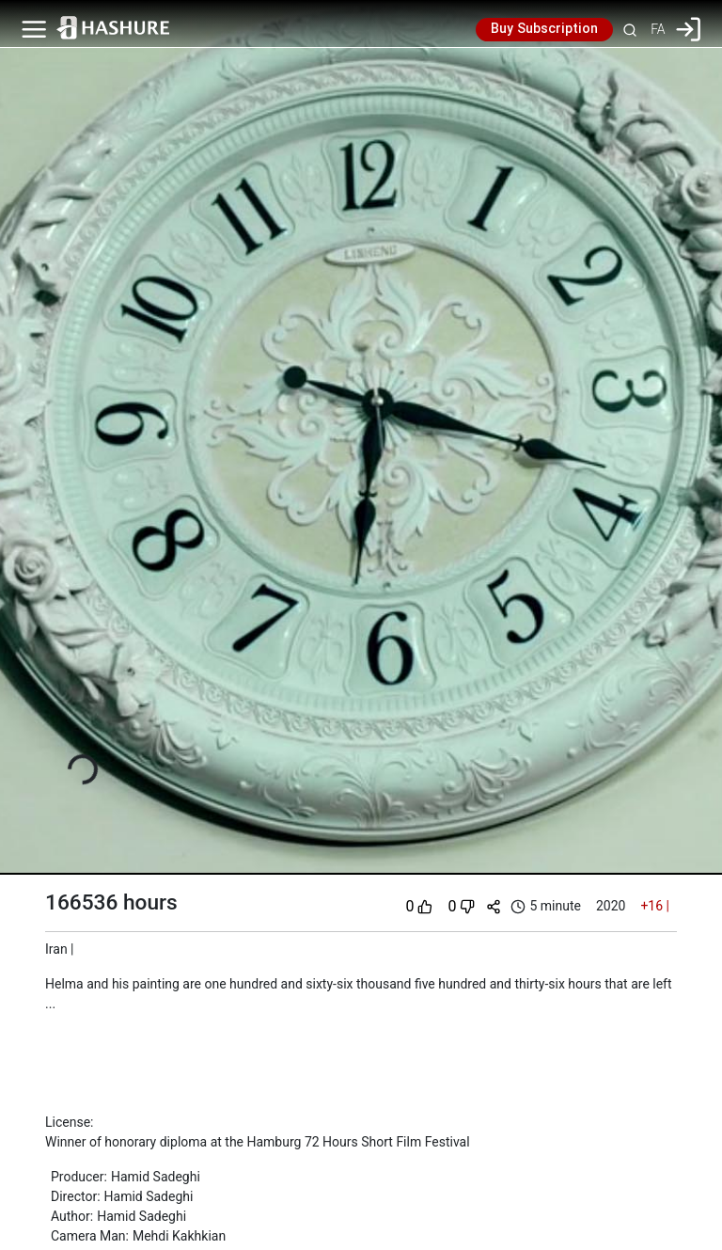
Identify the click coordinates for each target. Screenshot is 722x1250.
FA (658, 29)
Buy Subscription (544, 29)
